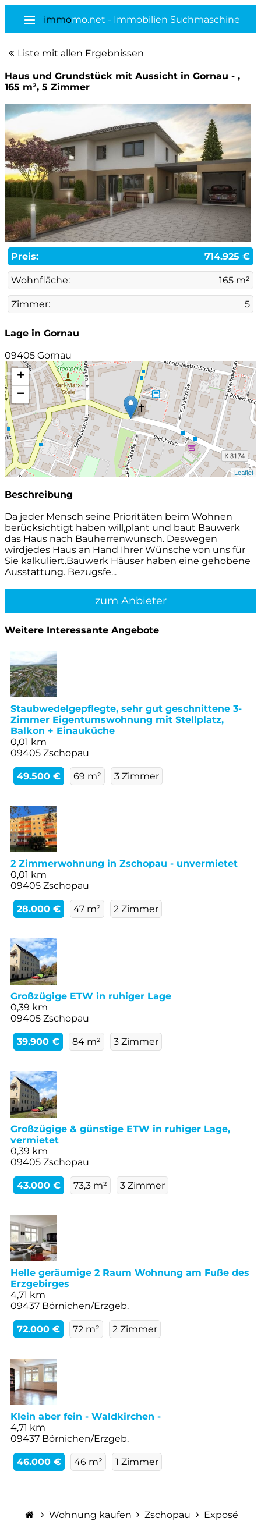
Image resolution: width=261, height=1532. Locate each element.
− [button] (20, 394)
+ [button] (20, 376)
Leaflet (243, 472)
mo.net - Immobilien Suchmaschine (142, 19)
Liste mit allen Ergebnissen (80, 53)
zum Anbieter (131, 600)
